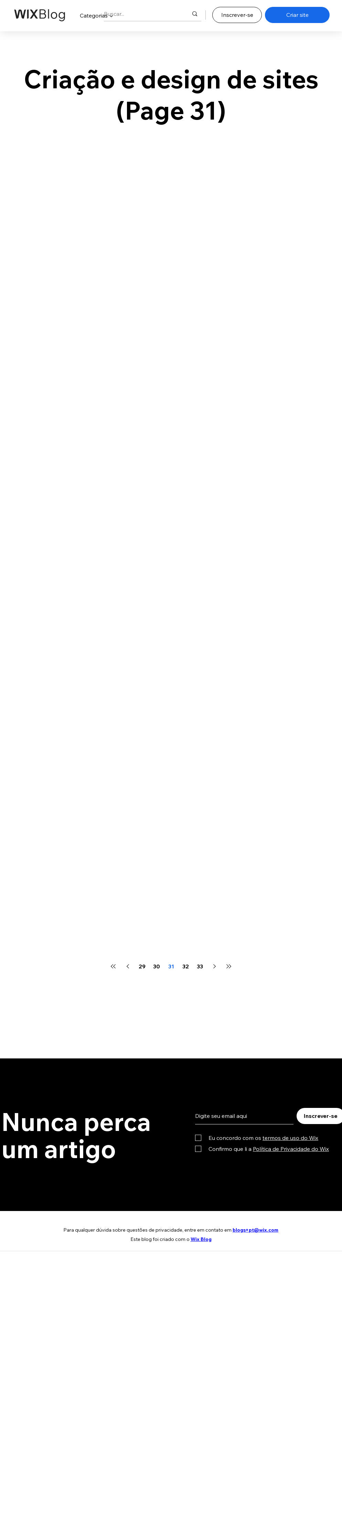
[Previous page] (127, 966)
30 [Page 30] (156, 966)
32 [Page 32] (185, 966)
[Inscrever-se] (237, 15)
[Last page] (229, 966)
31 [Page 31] (171, 966)
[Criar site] (297, 15)
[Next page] (214, 966)
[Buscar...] (141, 14)
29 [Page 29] (142, 966)
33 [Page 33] (200, 966)
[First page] (113, 966)
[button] (96, 15)
